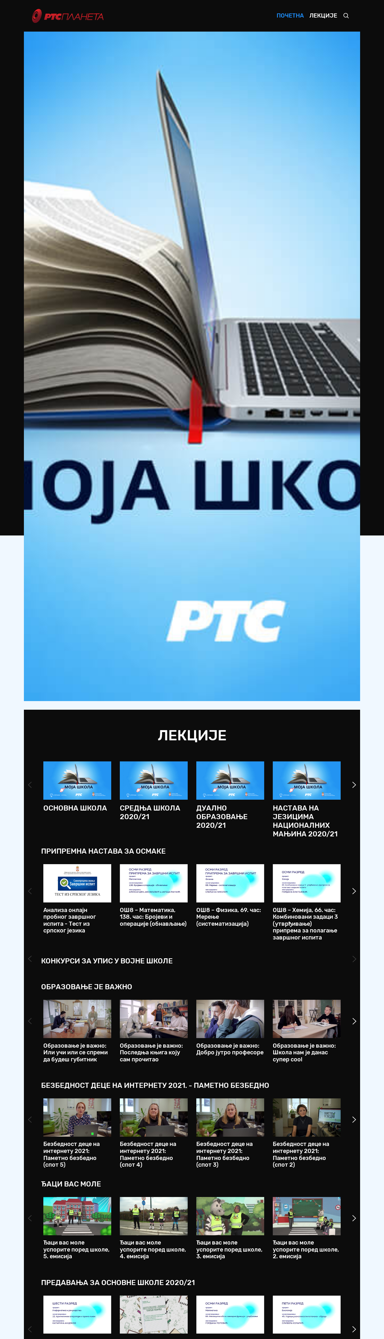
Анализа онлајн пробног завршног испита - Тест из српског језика (69, 920)
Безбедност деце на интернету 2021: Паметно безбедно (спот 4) (148, 1154)
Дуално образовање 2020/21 (222, 817)
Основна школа (75, 808)
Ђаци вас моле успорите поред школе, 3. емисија (229, 1249)
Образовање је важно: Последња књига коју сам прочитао (151, 1052)
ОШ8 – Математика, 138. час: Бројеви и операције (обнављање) (153, 917)
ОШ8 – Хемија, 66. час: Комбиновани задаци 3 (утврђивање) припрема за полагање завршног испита (305, 924)
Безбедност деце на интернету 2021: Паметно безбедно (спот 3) (224, 1154)
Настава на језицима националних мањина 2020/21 (305, 821)
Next (354, 785)
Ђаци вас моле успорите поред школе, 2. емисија (306, 1249)
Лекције (323, 15)
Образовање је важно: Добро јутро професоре (230, 1049)
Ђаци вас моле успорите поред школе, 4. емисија (153, 1249)
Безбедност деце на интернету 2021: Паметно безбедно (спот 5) (71, 1154)
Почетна (290, 15)
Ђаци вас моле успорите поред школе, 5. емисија (76, 1249)
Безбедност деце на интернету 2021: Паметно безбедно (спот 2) (301, 1154)
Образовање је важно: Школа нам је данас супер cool (304, 1052)
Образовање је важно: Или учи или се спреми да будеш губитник (75, 1052)
